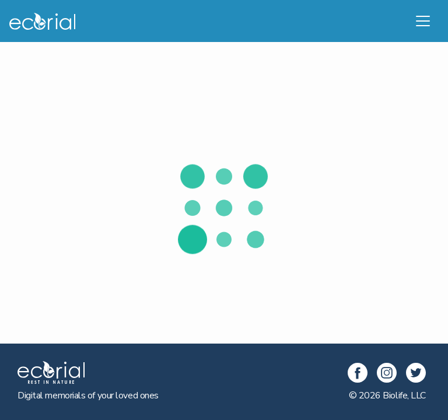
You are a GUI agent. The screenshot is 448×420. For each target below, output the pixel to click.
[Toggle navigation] (423, 21)
